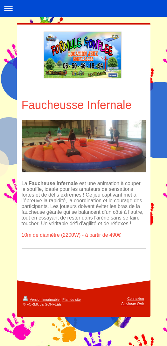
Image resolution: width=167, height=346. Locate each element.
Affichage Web (132, 303)
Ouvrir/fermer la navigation (83, 8)
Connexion (135, 298)
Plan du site (71, 299)
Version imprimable (42, 299)
